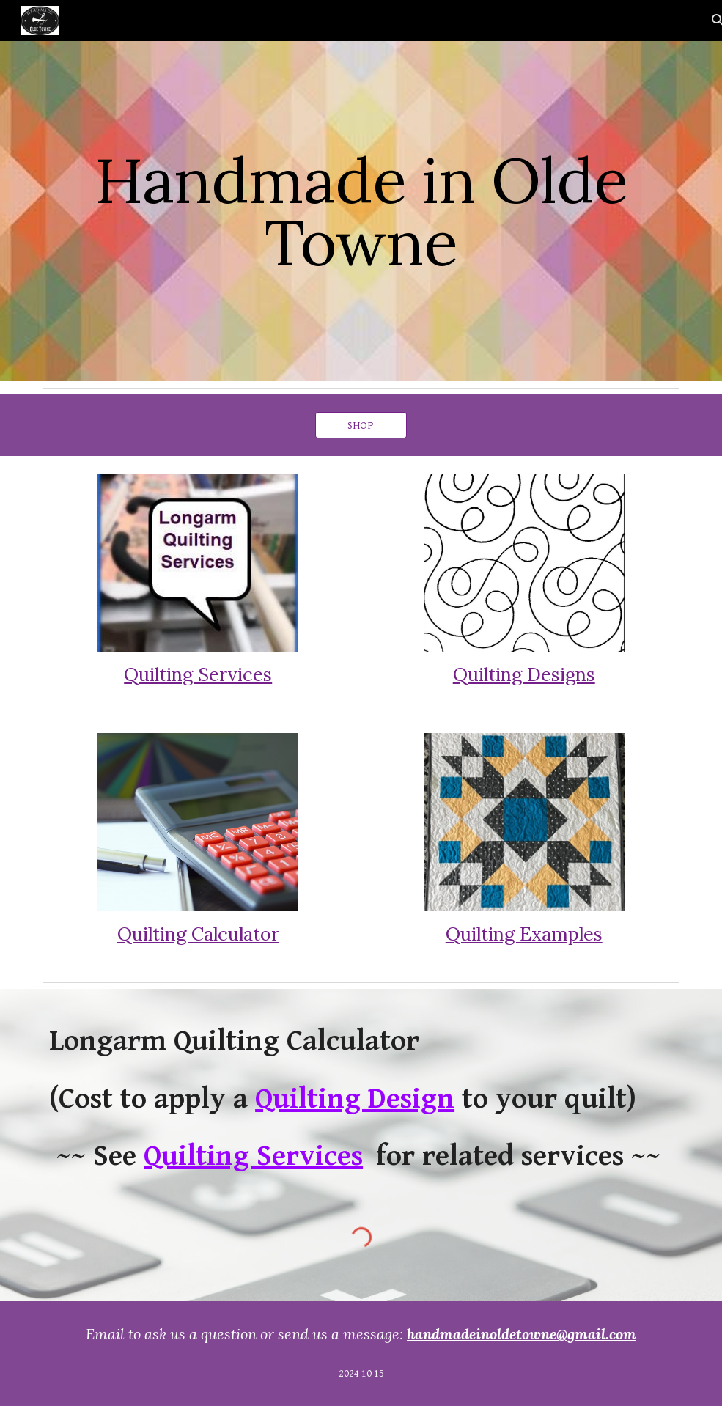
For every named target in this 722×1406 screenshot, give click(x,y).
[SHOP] (361, 425)
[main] (361, 211)
